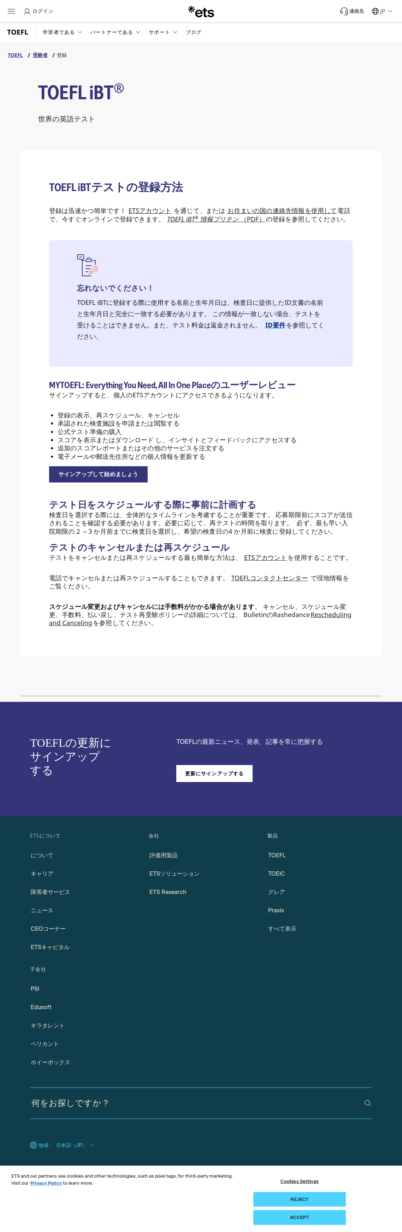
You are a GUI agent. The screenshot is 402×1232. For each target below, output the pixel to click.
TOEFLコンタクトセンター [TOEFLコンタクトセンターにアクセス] (269, 578)
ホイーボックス (50, 1062)
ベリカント (45, 1044)
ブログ (194, 32)
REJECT (299, 1199)
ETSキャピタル (50, 947)
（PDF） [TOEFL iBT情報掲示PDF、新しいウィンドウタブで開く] (216, 219)
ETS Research (167, 892)
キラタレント (48, 1025)
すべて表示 (282, 928)
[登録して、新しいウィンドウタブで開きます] (98, 474)
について (42, 855)
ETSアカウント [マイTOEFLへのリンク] (150, 210)
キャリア (42, 873)
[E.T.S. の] (201, 11)
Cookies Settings (299, 1181)
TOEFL (277, 855)
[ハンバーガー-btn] (11, 11)
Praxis (276, 910)
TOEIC (276, 873)
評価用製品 (163, 855)
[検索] (368, 1103)
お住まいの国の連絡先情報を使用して (282, 210)
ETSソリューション (174, 873)
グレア (276, 892)
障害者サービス (50, 892)
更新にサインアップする (214, 773)
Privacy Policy (46, 1183)
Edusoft (41, 1007)
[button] (63, 32)
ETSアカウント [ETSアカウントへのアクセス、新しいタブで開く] (265, 557)
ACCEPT (299, 1217)
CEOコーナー (48, 928)
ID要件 (275, 325)
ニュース (42, 910)
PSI (35, 988)
